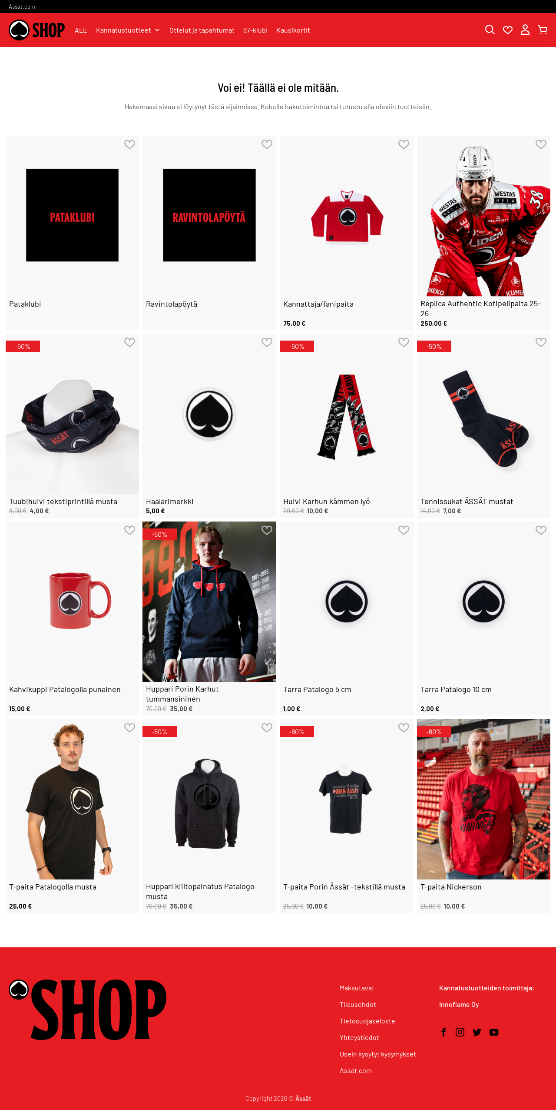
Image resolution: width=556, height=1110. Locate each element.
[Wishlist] (508, 30)
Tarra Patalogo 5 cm (317, 689)
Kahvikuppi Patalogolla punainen (65, 689)
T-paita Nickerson (451, 886)
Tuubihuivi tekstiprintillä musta (63, 501)
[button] (525, 30)
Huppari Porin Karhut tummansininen (182, 693)
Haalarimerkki (170, 501)
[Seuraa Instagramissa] (460, 1033)
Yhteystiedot (359, 1037)
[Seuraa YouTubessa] (494, 1033)
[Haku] (490, 30)
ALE (81, 30)
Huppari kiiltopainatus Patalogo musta (200, 891)
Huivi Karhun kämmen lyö (326, 501)
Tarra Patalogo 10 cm (456, 689)
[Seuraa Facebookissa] (443, 1033)
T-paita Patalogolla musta (52, 886)
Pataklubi (25, 303)
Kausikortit (293, 30)
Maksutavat (357, 987)
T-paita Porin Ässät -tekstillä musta (344, 886)
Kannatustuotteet (128, 30)
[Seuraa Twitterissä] (477, 1033)
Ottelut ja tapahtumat (202, 30)
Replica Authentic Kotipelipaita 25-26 (480, 308)
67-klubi (255, 30)
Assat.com (22, 6)
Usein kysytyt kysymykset (378, 1054)
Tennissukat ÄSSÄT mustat (466, 501)
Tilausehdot (358, 1004)
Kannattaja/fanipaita (318, 303)
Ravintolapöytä (171, 303)
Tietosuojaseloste (367, 1020)
